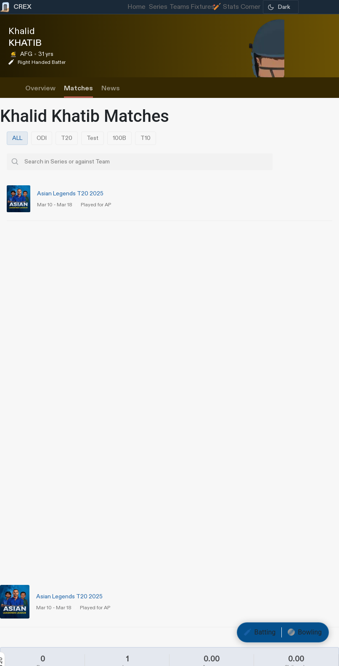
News (110, 88)
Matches (78, 88)
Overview (40, 88)
